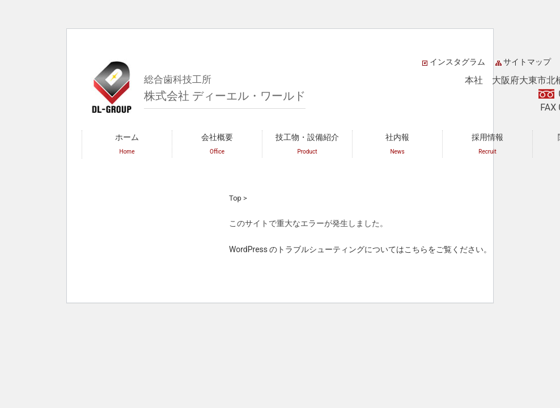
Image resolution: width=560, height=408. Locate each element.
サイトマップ (527, 61)
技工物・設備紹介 (307, 144)
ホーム (127, 144)
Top (235, 198)
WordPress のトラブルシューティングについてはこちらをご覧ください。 (360, 249)
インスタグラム (457, 61)
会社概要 (217, 144)
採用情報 (487, 144)
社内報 (397, 144)
